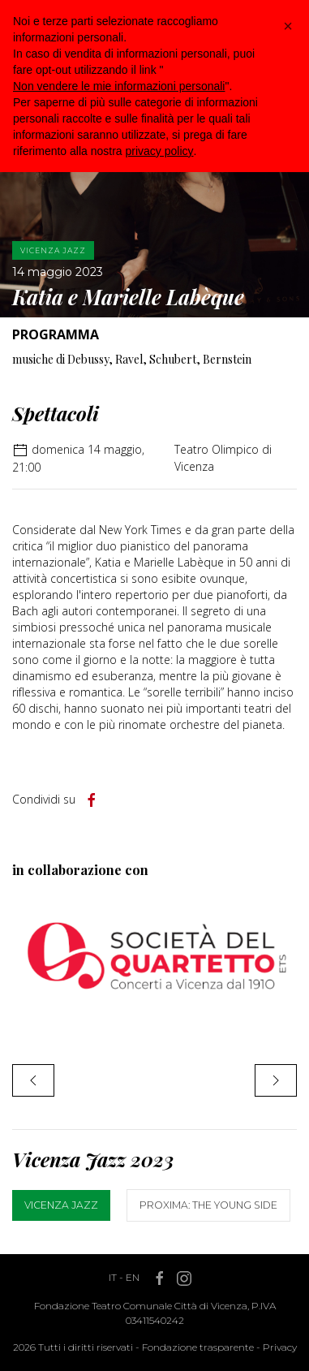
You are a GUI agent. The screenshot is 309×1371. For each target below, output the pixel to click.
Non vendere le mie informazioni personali (119, 86)
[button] (288, 26)
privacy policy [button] (160, 150)
